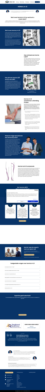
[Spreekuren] (22, 221)
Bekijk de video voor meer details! (31, 92)
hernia (10, 137)
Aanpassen (22, 201)
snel (37, 214)
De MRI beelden (32, 210)
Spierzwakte (26, 126)
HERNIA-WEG (12, 2)
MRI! (35, 90)
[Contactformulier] (9, 372)
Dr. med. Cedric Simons (25, 11)
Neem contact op (10, 209)
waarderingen (32, 327)
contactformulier (10, 210)
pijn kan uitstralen (32, 114)
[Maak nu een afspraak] (29, 255)
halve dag (24, 216)
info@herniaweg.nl (9, 377)
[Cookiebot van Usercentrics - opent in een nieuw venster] (35, 190)
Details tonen (35, 199)
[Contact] (37, 2)
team (19, 210)
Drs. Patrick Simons (22, 357)
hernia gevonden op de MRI (13, 84)
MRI (19, 214)
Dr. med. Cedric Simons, (32, 351)
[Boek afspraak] (22, 315)
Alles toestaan (33, 201)
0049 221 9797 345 (9, 375)
